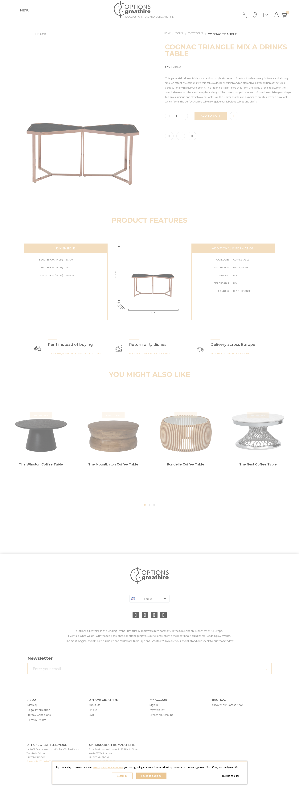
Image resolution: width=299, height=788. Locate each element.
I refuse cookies (233, 776)
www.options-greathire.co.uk (108, 769)
